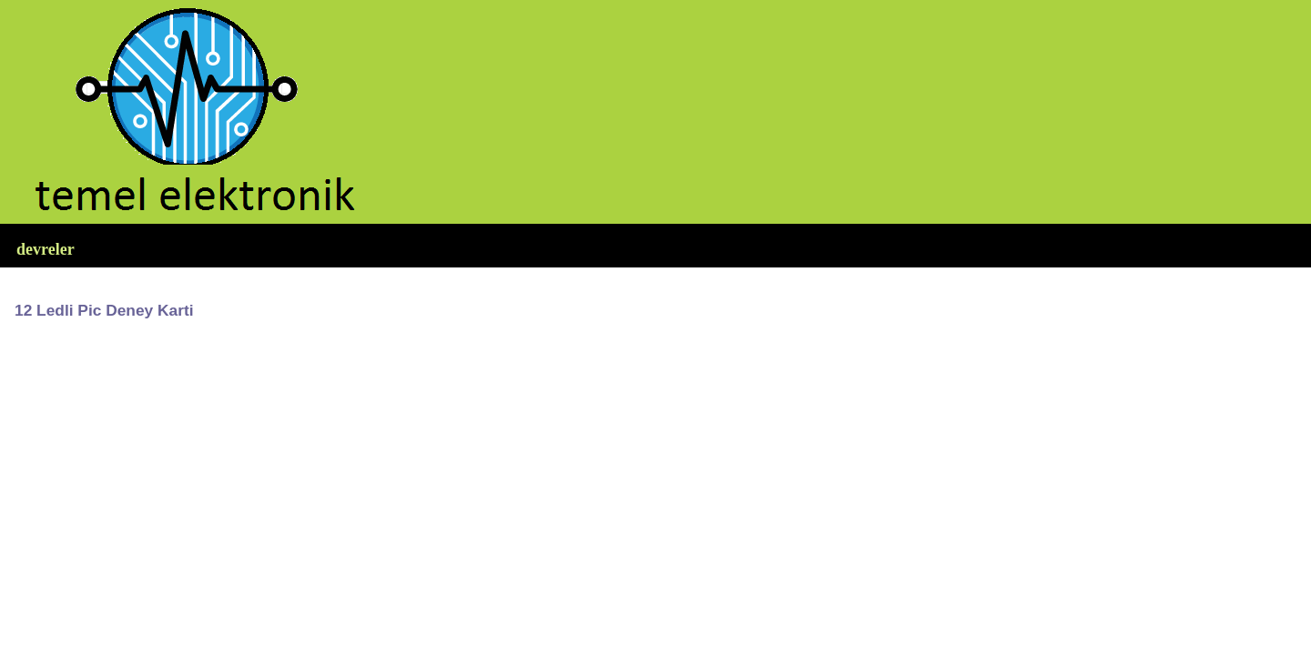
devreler (45, 249)
